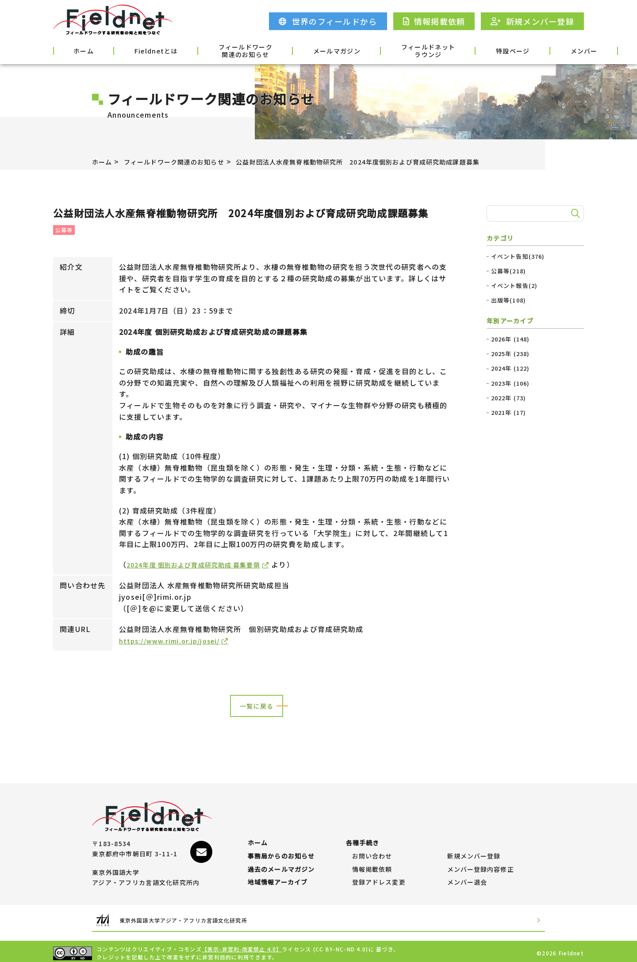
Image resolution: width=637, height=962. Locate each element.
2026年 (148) (510, 339)
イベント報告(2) (514, 286)
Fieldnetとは (135, 50)
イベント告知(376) (518, 257)
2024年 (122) (510, 368)
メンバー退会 (467, 879)
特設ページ (445, 50)
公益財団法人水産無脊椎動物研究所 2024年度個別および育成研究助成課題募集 (392, 161)
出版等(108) (508, 300)
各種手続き (560, 50)
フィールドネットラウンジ (372, 51)
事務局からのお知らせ (281, 844)
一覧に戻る (257, 706)
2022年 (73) (509, 398)
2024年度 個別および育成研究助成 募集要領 (203, 564)
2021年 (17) (509, 413)
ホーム (76, 50)
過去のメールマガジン (281, 862)
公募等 (64, 230)
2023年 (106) (510, 383)
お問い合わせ (372, 844)
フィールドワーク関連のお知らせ (212, 51)
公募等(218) (508, 271)
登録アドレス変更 (379, 879)
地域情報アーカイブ (278, 879)
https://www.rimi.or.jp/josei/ (174, 641)
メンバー (503, 50)
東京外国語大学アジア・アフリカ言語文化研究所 (201, 916)
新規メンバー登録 (474, 844)
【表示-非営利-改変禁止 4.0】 (242, 945)
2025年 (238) (510, 354)
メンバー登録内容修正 (481, 862)
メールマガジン (292, 50)
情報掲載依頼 (372, 862)
